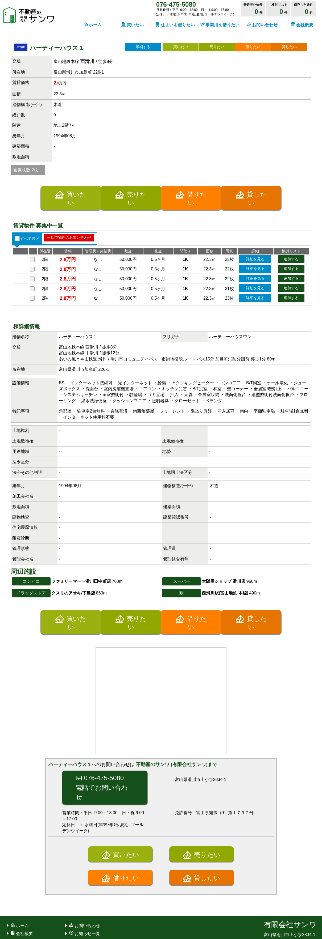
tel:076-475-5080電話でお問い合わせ (102, 725)
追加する (291, 196)
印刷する (142, 47)
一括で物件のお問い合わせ (69, 175)
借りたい (253, 47)
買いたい (180, 47)
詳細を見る (255, 196)
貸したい (289, 47)
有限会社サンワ (290, 862)
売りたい (216, 47)
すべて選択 (29, 176)
